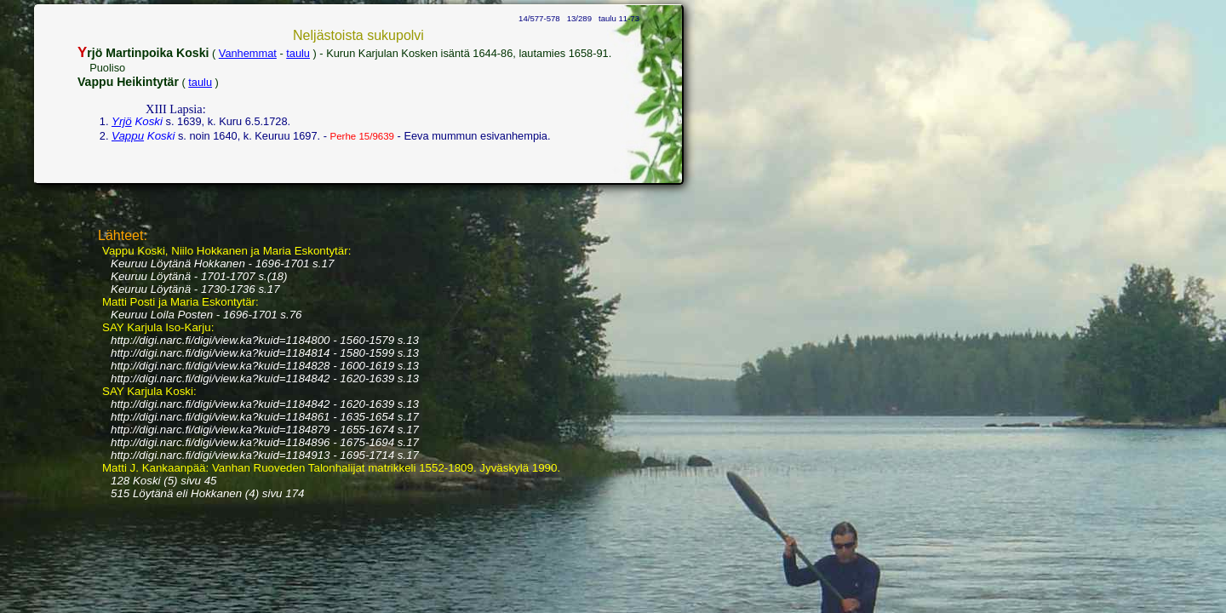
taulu (298, 53)
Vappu (128, 135)
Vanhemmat (248, 53)
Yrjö (122, 121)
